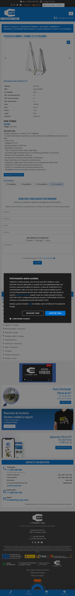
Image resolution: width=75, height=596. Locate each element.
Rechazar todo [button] (32, 313)
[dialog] (37, 298)
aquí (30, 304)
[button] (20, 319)
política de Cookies (22, 295)
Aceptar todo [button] (55, 313)
